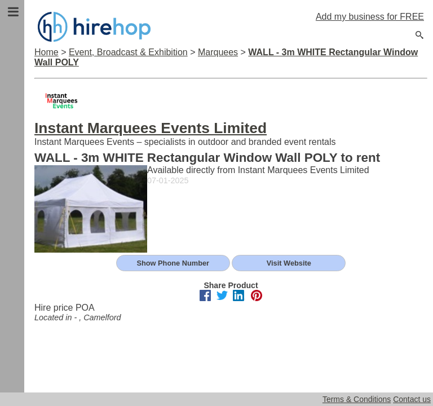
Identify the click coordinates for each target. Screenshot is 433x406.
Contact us (412, 399)
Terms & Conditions (356, 399)
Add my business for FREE (370, 16)
